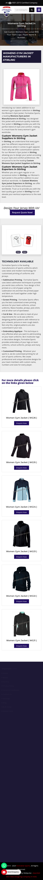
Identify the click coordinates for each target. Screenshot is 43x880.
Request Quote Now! (22, 212)
